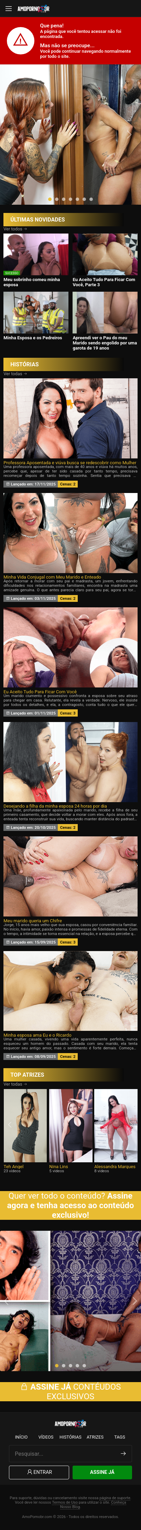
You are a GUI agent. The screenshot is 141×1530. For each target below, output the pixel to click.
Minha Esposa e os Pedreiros (32, 337)
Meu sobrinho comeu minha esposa (31, 282)
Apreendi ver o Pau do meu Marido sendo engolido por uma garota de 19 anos (105, 343)
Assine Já (102, 1472)
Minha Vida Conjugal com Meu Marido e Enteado (52, 577)
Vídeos (46, 1437)
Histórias (70, 1437)
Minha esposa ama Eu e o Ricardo (37, 1035)
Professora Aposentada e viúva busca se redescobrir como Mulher (69, 462)
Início (21, 1437)
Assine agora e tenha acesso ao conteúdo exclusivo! (70, 1205)
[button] (50, 199)
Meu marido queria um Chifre (32, 920)
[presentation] (12, 134)
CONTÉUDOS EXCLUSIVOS (70, 1391)
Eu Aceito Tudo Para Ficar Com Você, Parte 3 (104, 282)
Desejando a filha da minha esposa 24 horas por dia (55, 806)
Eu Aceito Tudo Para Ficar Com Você (40, 691)
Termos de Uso (65, 1502)
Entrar (39, 1472)
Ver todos (15, 228)
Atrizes (95, 1437)
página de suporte (114, 1498)
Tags (119, 1437)
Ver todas (15, 373)
